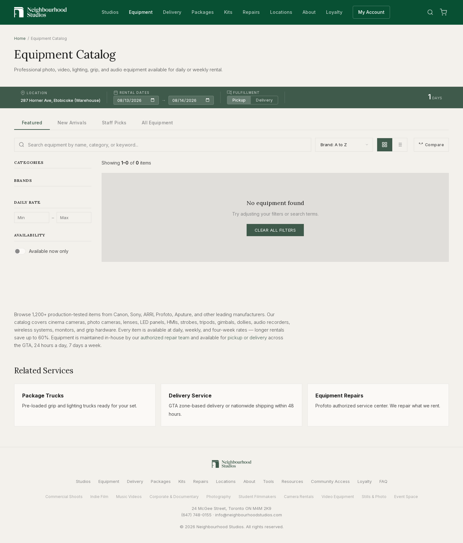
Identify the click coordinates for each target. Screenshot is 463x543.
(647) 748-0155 (196, 514)
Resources (292, 481)
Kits (228, 12)
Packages (203, 12)
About (309, 12)
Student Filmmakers (257, 496)
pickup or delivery (247, 337)
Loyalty (334, 12)
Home (20, 38)
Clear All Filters (275, 230)
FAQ (383, 481)
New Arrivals (72, 122)
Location (34, 93)
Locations (281, 12)
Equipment (141, 12)
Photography (218, 496)
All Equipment (157, 122)
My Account (371, 12)
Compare (431, 144)
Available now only (48, 251)
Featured (32, 122)
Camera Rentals (299, 496)
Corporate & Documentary (174, 496)
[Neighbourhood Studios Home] (40, 12)
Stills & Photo (374, 496)
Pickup (239, 100)
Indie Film (99, 496)
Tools (268, 481)
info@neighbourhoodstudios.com (248, 514)
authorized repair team (165, 337)
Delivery (172, 12)
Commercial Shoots (64, 496)
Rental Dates (131, 92)
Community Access (330, 481)
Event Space (406, 496)
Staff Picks (114, 122)
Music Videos (129, 496)
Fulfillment (243, 92)
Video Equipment (338, 496)
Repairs (251, 12)
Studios (110, 12)
